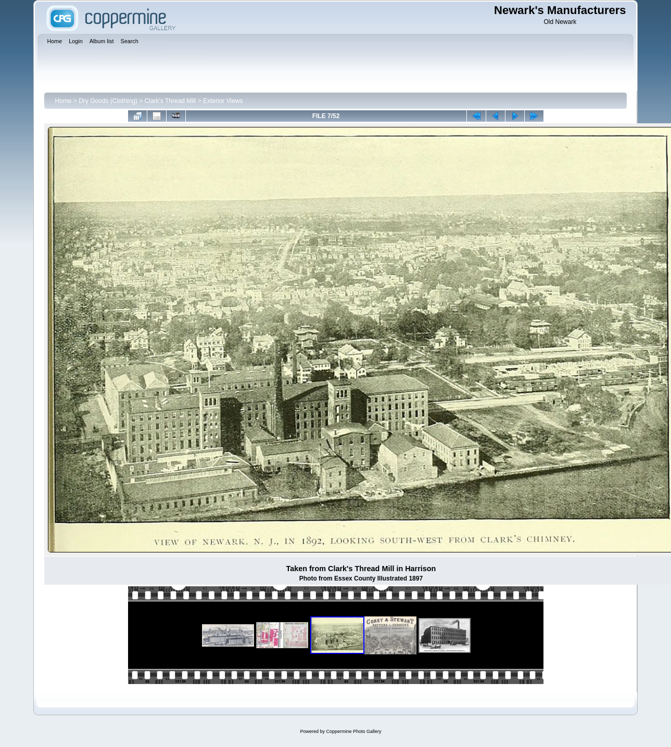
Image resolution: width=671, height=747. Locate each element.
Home (63, 101)
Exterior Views (223, 101)
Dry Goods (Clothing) (108, 101)
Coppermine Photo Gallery (353, 731)
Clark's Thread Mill (170, 101)
